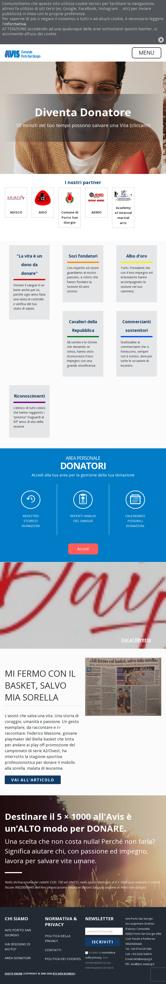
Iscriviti (102, 941)
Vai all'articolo (32, 779)
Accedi (83, 548)
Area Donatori (18, 958)
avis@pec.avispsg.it (142, 964)
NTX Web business (63, 973)
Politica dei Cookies (63, 959)
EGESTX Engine (13, 973)
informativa (15, 23)
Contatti (53, 950)
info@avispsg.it (142, 959)
